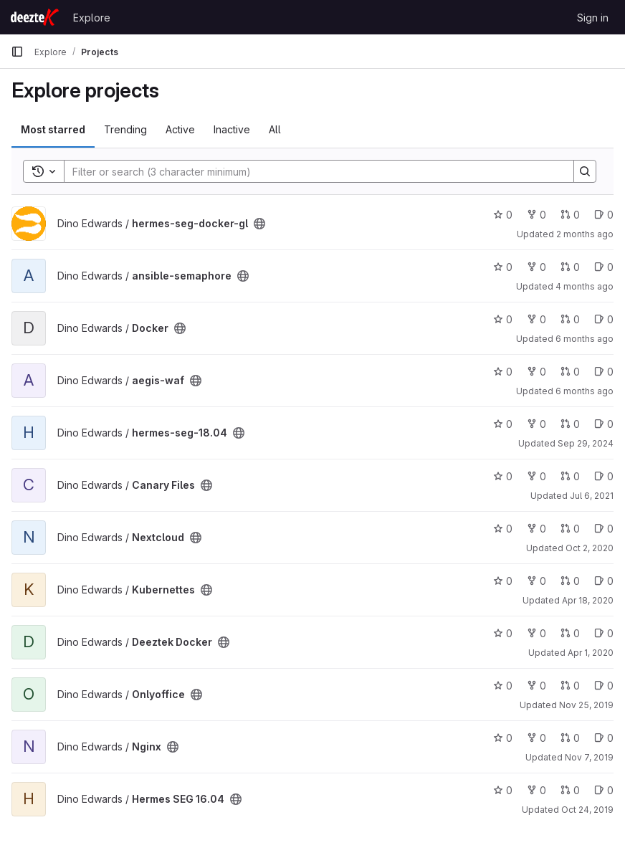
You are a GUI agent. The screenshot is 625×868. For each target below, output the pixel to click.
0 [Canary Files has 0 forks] (536, 476)
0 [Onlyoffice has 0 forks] (536, 685)
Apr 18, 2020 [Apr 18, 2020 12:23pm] (588, 600)
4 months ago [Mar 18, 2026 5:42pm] (584, 286)
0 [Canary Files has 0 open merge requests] (570, 476)
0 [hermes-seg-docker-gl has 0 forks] (536, 215)
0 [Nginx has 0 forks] (536, 738)
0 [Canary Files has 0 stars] (502, 476)
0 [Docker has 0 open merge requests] (570, 319)
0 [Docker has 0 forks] (536, 319)
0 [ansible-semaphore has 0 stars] (502, 267)
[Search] (311, 171)
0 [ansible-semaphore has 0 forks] (536, 267)
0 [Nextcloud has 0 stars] (502, 529)
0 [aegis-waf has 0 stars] (502, 372)
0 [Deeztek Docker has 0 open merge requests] (570, 633)
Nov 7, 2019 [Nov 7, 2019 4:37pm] (589, 757)
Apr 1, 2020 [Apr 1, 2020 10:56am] (591, 652)
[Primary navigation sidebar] (17, 51)
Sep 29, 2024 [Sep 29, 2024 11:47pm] (586, 443)
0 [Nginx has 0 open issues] (604, 738)
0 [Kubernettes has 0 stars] (502, 581)
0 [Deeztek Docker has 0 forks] (536, 633)
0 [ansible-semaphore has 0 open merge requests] (570, 267)
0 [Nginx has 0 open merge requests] (570, 738)
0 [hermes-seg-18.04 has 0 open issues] (604, 424)
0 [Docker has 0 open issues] (604, 319)
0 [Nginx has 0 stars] (502, 738)
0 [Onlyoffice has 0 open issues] (604, 685)
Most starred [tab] (53, 129)
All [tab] (275, 129)
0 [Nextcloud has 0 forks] (536, 529)
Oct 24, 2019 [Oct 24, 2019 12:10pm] (587, 809)
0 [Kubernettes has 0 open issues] (604, 581)
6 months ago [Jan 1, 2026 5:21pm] (584, 391)
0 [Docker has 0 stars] (502, 319)
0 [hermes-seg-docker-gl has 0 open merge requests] (570, 215)
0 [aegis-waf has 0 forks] (536, 372)
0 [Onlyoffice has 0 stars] (502, 685)
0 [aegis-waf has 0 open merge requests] (570, 372)
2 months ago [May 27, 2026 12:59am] (585, 234)
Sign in (593, 17)
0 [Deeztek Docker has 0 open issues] (604, 633)
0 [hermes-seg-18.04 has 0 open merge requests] (570, 424)
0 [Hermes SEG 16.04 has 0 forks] (536, 790)
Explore (91, 17)
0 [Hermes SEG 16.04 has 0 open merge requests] (570, 790)
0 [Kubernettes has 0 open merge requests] (570, 581)
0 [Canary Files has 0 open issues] (604, 476)
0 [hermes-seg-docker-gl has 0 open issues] (604, 215)
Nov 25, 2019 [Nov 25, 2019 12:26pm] (586, 705)
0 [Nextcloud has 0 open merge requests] (570, 529)
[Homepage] (35, 17)
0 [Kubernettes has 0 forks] (536, 581)
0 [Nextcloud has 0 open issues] (604, 529)
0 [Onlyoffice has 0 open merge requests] (570, 685)
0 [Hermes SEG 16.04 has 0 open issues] (604, 790)
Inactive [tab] (232, 129)
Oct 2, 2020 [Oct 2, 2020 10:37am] (590, 548)
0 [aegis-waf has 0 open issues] (604, 372)
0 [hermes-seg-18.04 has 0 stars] (502, 424)
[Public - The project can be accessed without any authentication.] (259, 223)
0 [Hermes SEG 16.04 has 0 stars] (502, 790)
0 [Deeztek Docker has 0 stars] (502, 633)
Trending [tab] (125, 129)
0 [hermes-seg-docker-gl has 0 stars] (502, 215)
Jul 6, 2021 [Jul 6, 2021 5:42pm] (592, 495)
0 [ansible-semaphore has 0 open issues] (604, 267)
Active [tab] (180, 129)
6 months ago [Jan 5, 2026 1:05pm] (584, 338)
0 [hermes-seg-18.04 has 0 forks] (536, 424)
